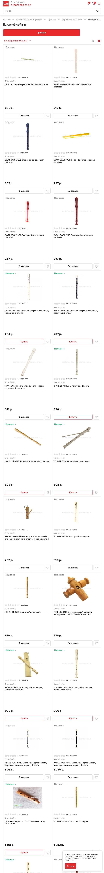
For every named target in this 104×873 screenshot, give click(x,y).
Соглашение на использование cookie (19, 864)
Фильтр (28, 32)
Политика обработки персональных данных (21, 860)
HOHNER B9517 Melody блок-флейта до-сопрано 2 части (25, 743)
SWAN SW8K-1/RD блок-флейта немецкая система (74, 206)
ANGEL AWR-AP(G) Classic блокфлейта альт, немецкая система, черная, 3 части (75, 623)
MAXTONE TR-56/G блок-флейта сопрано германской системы (25, 326)
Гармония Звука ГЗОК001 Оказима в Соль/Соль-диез (26, 683)
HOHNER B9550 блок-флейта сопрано (72, 742)
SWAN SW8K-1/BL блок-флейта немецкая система (25, 146)
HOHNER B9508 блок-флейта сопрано (72, 442)
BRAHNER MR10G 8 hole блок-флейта (71, 325)
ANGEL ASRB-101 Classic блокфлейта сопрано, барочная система (76, 266)
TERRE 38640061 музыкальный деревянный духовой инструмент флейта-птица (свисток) (27, 443)
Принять (70, 866)
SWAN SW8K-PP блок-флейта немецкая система (73, 86)
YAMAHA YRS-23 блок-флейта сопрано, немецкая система (25, 563)
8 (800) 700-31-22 (21, 5)
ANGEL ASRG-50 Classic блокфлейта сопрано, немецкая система (27, 266)
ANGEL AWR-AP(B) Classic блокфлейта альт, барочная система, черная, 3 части (26, 623)
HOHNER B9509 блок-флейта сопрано (23, 502)
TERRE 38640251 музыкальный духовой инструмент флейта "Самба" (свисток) (73, 503)
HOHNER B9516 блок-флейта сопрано (72, 682)
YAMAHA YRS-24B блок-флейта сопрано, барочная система (74, 563)
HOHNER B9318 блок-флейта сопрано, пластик (28, 385)
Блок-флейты (11, 82)
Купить (24, 279)
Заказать (24, 99)
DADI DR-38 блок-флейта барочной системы (27, 85)
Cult (37, 868)
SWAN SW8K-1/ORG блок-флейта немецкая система (74, 146)
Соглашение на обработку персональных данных (23, 862)
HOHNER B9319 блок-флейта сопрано (72, 385)
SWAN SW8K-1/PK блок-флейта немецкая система (25, 206)
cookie (81, 854)
